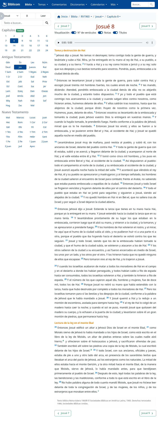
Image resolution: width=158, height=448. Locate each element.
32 (55, 345)
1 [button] (5, 35)
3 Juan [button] (8, 146)
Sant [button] (44, 136)
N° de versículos (86, 32)
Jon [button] (44, 95)
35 (60, 381)
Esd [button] (32, 76)
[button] (62, 26)
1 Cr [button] (8, 76)
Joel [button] (8, 95)
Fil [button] (32, 127)
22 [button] (30, 50)
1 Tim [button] (32, 131)
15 (121, 183)
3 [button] (22, 35)
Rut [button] (44, 67)
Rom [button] (20, 122)
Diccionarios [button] (77, 4)
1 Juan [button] (32, 141)
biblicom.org (18, 442)
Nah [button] (20, 100)
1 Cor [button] (32, 122)
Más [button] (113, 4)
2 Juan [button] (45, 141)
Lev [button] (32, 62)
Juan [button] (44, 117)
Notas (107, 32)
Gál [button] (8, 127)
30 (55, 327)
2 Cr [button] (20, 76)
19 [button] (6, 50)
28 (107, 297)
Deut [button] (8, 67)
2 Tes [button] (20, 131)
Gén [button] (8, 62)
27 (145, 288)
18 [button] (47, 45)
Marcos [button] (20, 117)
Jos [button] (20, 67)
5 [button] (38, 35)
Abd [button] (32, 95)
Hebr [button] (32, 136)
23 (82, 258)
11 (114, 146)
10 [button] (30, 40)
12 (98, 155)
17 (82, 196)
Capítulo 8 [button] (113, 16)
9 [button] (22, 40)
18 (55, 208)
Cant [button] (20, 86)
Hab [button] (32, 100)
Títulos (123, 32)
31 (148, 327)
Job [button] (20, 81)
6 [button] (46, 35)
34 (96, 372)
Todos (20, 30)
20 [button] (14, 50)
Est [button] (8, 81)
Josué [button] (98, 16)
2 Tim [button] (45, 131)
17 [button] (38, 45)
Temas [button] (42, 4)
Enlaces (13, 437)
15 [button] (22, 45)
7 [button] (5, 40)
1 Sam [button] (8, 71)
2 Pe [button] (20, 141)
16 (144, 187)
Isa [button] (32, 86)
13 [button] (6, 45)
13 (124, 160)
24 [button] (47, 50)
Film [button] (20, 136)
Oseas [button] (45, 91)
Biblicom (11, 4)
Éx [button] (20, 62)
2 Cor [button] (44, 122)
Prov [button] (44, 81)
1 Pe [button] (8, 141)
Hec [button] (8, 122)
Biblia (74, 16)
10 (55, 141)
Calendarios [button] (98, 4)
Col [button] (44, 127)
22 (149, 244)
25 (65, 279)
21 (67, 240)
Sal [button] (32, 81)
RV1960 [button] (85, 16)
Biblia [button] (29, 4)
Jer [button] (44, 86)
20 (96, 226)
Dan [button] (32, 91)
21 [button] (22, 50)
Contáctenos (50, 437)
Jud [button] (20, 146)
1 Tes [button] (7, 131)
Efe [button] (20, 127)
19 (72, 217)
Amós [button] (20, 95)
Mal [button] (32, 105)
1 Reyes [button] (32, 71)
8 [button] (14, 40)
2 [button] (14, 35)
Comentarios (59, 4)
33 (94, 350)
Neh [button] (45, 76)
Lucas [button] (32, 117)
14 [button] (14, 45)
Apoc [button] (32, 146)
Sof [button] (44, 100)
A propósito (31, 437)
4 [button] (30, 35)
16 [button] (30, 45)
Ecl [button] (8, 86)
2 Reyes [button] (45, 71)
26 (82, 284)
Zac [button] (20, 105)
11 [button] (38, 40)
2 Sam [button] (20, 71)
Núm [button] (44, 62)
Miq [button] (8, 100)
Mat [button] (8, 117)
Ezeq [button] (20, 91)
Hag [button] (8, 105)
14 (118, 169)
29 (121, 302)
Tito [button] (8, 136)
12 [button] (47, 40)
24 (55, 265)
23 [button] (38, 50)
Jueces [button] (32, 67)
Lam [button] (8, 91)
